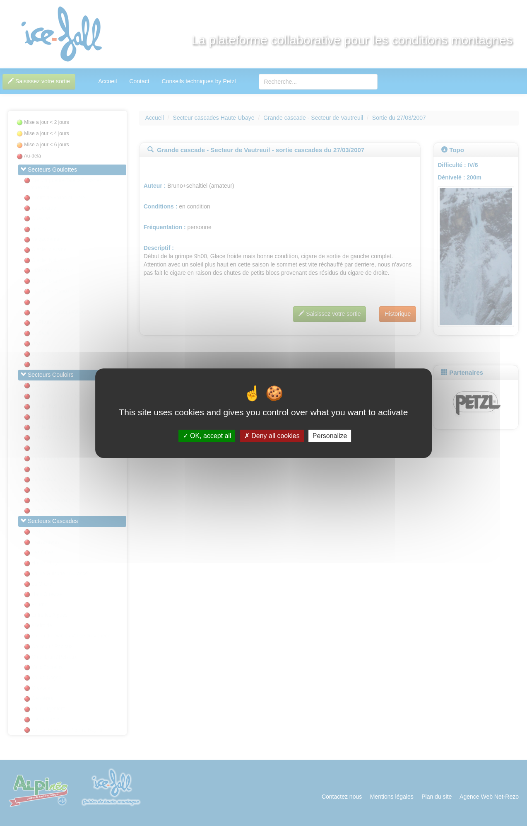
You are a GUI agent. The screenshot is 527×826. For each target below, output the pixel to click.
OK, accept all (207, 435)
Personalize (330, 435)
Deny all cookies (272, 435)
